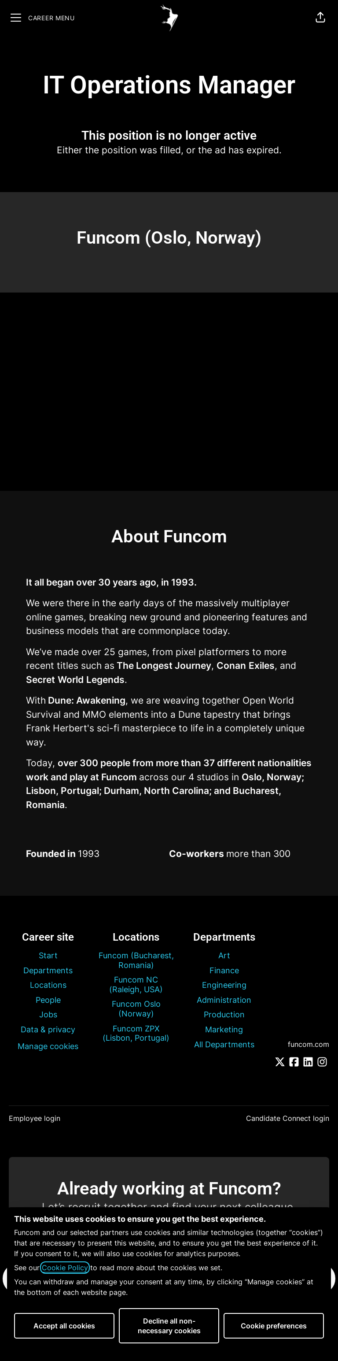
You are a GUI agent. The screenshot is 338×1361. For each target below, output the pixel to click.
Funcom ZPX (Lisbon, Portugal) (136, 1033)
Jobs (48, 1014)
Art (224, 955)
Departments (48, 970)
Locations (48, 985)
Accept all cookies (64, 1325)
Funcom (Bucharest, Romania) (136, 960)
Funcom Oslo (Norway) (136, 1008)
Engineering (224, 985)
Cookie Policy (65, 1267)
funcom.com (308, 1044)
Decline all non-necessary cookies (169, 1325)
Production (224, 1014)
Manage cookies (48, 1046)
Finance (224, 970)
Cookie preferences (274, 1325)
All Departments (224, 1044)
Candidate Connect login (287, 1118)
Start (48, 955)
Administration (224, 1000)
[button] (320, 17)
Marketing (224, 1029)
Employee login (34, 1118)
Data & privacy (48, 1029)
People (48, 1000)
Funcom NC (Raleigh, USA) (136, 984)
